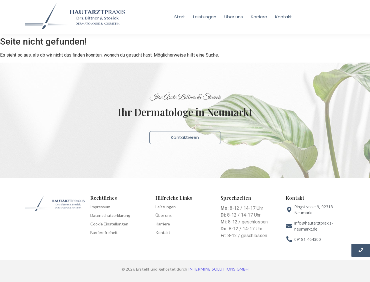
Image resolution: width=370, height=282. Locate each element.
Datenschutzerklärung (110, 215)
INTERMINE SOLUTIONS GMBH (218, 269)
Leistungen (204, 17)
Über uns (233, 17)
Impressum (100, 206)
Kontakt (283, 17)
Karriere (259, 17)
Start (179, 17)
